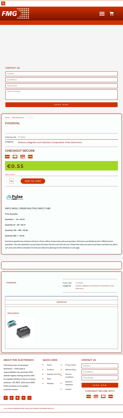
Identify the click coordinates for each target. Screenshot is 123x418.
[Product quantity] (11, 181)
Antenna (22, 142)
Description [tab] (61, 302)
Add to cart (34, 181)
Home (7, 117)
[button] (3, 3)
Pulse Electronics (18, 117)
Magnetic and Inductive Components (45, 142)
